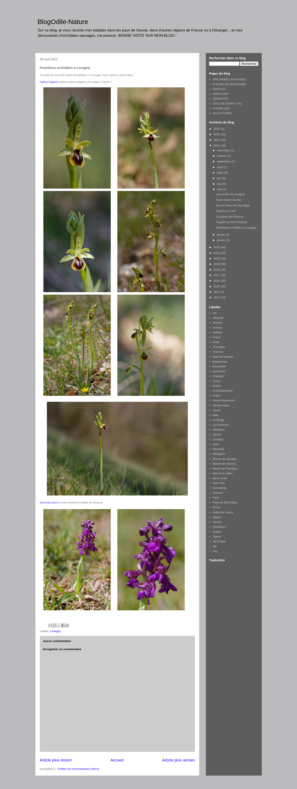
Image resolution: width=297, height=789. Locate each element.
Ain (215, 313)
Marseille (218, 449)
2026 (217, 128)
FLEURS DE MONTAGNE (229, 84)
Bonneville (219, 366)
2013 (217, 292)
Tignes (217, 536)
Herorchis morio (49, 502)
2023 (217, 145)
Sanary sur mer (226, 211)
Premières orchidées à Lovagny (236, 227)
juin (219, 178)
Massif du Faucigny (225, 468)
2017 (217, 275)
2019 (217, 264)
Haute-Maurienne (224, 400)
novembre (223, 150)
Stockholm (219, 526)
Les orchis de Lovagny (230, 194)
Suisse (217, 531)
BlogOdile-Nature (63, 21)
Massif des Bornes (224, 463)
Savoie (217, 522)
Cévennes (219, 371)
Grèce (216, 395)
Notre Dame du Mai (228, 200)
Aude (216, 342)
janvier (221, 240)
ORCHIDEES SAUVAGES (229, 79)
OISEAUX (219, 89)
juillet (220, 172)
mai (219, 183)
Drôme (217, 385)
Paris (216, 497)
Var (215, 546)
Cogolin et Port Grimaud (231, 222)
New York (219, 483)
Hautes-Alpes (221, 405)
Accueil (117, 760)
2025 (217, 134)
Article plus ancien (178, 760)
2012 (217, 297)
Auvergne (219, 347)
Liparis (217, 434)
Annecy (217, 327)
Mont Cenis (220, 478)
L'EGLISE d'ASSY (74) (227, 103)
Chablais (218, 376)
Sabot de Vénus (223, 512)
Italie (216, 415)
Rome (216, 507)
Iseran (217, 410)
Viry (215, 551)
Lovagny (55, 631)
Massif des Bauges (225, 459)
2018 (217, 269)
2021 (217, 253)
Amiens (217, 322)
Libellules (219, 429)
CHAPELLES (221, 108)
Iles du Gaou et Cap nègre (233, 205)
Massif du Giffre (223, 473)
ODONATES (221, 98)
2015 (217, 286)
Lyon (216, 444)
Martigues (219, 453)
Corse (216, 381)
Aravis (217, 337)
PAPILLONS (220, 93)
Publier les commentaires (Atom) (78, 769)
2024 (217, 139)
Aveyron (218, 351)
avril (220, 189)
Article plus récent (56, 760)
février (221, 234)
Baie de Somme (223, 356)
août (220, 167)
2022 (217, 247)
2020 (217, 258)
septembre (224, 161)
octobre (222, 156)
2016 (217, 280)
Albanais (218, 317)
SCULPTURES (222, 113)
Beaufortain (220, 361)
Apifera (217, 332)
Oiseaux (218, 492)
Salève (217, 517)
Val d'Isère (219, 541)
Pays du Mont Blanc (225, 502)
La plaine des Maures (230, 216)
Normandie (220, 488)
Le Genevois (221, 424)
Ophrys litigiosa (49, 81)
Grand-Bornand (222, 390)
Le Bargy (218, 420)
